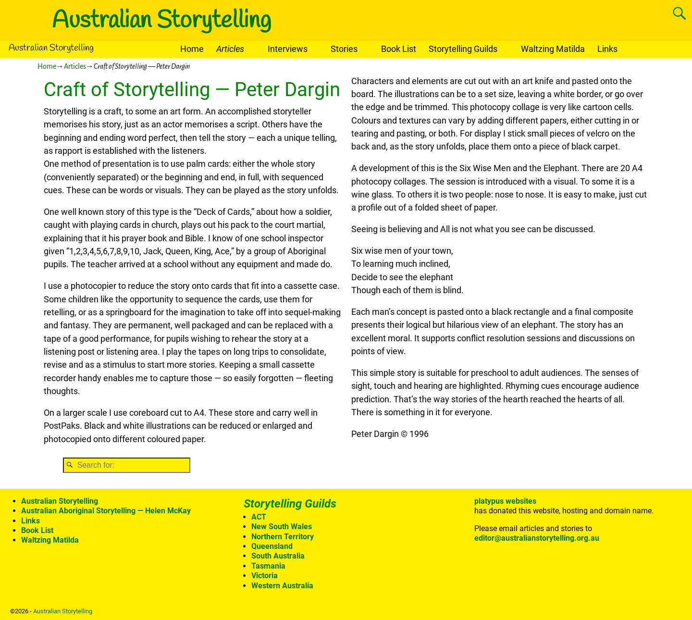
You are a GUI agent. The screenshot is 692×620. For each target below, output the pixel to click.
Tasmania (268, 565)
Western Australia (282, 585)
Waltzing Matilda (553, 49)
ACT (258, 516)
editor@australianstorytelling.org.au (536, 538)
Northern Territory (282, 536)
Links (607, 49)
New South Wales (281, 526)
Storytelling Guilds (463, 49)
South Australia (278, 555)
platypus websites (505, 501)
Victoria (264, 575)
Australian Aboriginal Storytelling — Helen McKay (106, 510)
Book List (398, 49)
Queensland (272, 546)
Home (192, 49)
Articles (230, 49)
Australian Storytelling (161, 21)
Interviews (288, 49)
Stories (344, 49)
